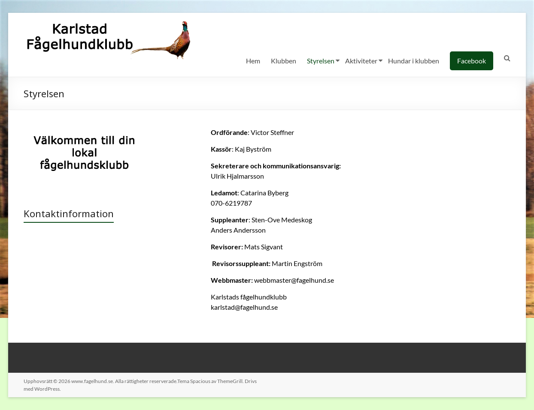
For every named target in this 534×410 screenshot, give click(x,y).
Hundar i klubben (413, 61)
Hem (253, 61)
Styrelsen (320, 61)
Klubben (283, 61)
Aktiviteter (361, 61)
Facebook (471, 61)
